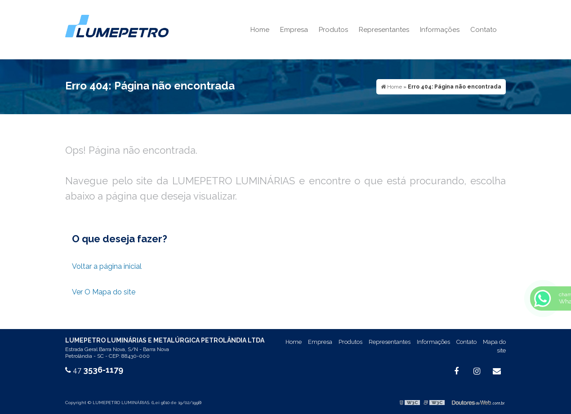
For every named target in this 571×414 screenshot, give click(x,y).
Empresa (294, 30)
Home (259, 30)
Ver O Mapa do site (103, 292)
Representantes (384, 30)
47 (94, 370)
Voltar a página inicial (107, 266)
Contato (483, 30)
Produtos (333, 30)
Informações (439, 30)
